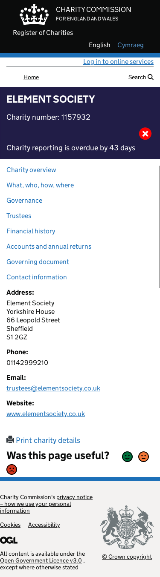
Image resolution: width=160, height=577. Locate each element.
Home (31, 77)
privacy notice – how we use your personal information (46, 503)
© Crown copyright (127, 556)
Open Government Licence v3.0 (41, 560)
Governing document (37, 262)
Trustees (18, 216)
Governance (24, 200)
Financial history (30, 231)
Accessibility (44, 524)
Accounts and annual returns (48, 246)
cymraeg (130, 45)
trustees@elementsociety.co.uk (53, 388)
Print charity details (43, 440)
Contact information (36, 277)
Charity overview (31, 170)
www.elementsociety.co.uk (45, 414)
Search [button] (141, 77)
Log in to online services (118, 61)
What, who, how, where (40, 185)
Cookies (10, 524)
